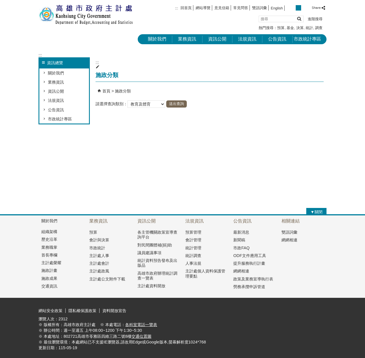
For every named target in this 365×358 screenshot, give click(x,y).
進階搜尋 (315, 19)
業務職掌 (49, 247)
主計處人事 (99, 255)
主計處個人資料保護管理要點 (205, 273)
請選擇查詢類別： (111, 103)
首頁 (106, 91)
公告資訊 (277, 39)
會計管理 (193, 240)
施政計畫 (49, 270)
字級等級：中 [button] (298, 8)
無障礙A (306, 310)
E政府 (277, 310)
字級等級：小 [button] (292, 7)
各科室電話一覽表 (141, 324)
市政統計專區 (307, 39)
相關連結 (290, 221)
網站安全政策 (50, 310)
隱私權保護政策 (82, 310)
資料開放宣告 (114, 310)
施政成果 (49, 278)
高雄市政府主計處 (86, 14)
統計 (309, 28)
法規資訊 (247, 39)
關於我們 (157, 39)
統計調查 (193, 255)
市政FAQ (241, 248)
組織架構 (49, 231)
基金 (290, 28)
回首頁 (186, 8)
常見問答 (240, 8)
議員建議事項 (149, 252)
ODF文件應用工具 (249, 255)
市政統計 (97, 248)
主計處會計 (99, 263)
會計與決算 (99, 240)
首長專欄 (49, 255)
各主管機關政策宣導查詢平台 (157, 234)
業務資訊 (187, 39)
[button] (299, 18)
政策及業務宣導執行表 (253, 279)
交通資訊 (49, 286)
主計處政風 (99, 271)
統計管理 (193, 248)
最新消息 (241, 232)
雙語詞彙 (259, 8)
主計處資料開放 (151, 286)
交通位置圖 (141, 336)
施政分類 (123, 91)
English (277, 8)
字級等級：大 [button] (304, 7)
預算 (281, 28)
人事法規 (193, 263)
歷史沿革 (49, 239)
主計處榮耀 (51, 262)
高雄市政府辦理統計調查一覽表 (157, 275)
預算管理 (193, 232)
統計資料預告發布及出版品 (157, 263)
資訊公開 (217, 39)
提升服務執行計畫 (249, 263)
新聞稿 (239, 240)
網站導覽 (203, 8)
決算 (300, 28)
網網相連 (241, 271)
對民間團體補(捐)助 (154, 245)
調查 (319, 28)
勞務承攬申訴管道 (249, 286)
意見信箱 (221, 8)
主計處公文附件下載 (107, 279)
